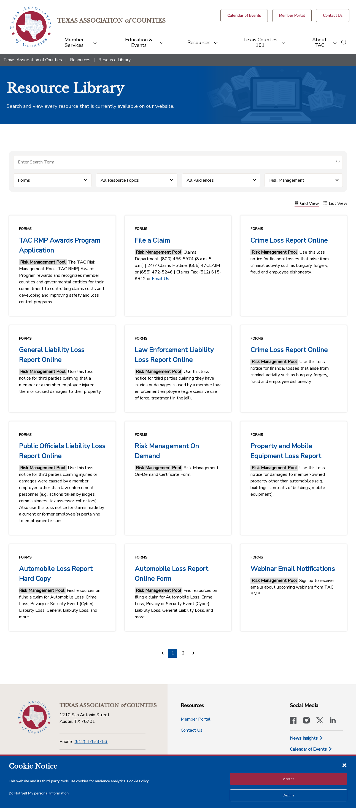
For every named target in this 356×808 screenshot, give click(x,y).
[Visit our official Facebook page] (293, 721)
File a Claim (152, 240)
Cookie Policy (138, 781)
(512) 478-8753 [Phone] (90, 742)
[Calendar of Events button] (244, 15)
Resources (80, 60)
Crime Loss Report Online (289, 240)
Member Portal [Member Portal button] (196, 719)
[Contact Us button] (332, 15)
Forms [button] (24, 180)
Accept (288, 779)
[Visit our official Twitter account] (319, 721)
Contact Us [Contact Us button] (192, 730)
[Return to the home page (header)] (31, 27)
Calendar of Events (311, 749)
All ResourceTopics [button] (120, 180)
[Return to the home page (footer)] (34, 717)
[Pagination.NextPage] (193, 653)
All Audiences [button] (200, 180)
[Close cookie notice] (344, 765)
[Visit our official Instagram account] (306, 721)
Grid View (307, 203)
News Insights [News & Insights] (306, 738)
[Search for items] (174, 162)
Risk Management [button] (286, 180)
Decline (288, 795)
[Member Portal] (292, 15)
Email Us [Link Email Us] (160, 279)
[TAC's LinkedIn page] (333, 721)
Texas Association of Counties (32, 60)
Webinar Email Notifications (292, 568)
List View (335, 203)
